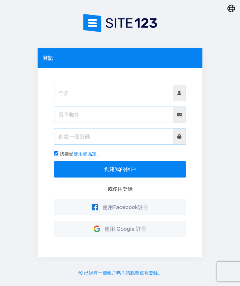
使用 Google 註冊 (120, 229)
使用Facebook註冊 (120, 207)
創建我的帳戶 (120, 169)
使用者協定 (85, 153)
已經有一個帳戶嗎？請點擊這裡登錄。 (120, 272)
